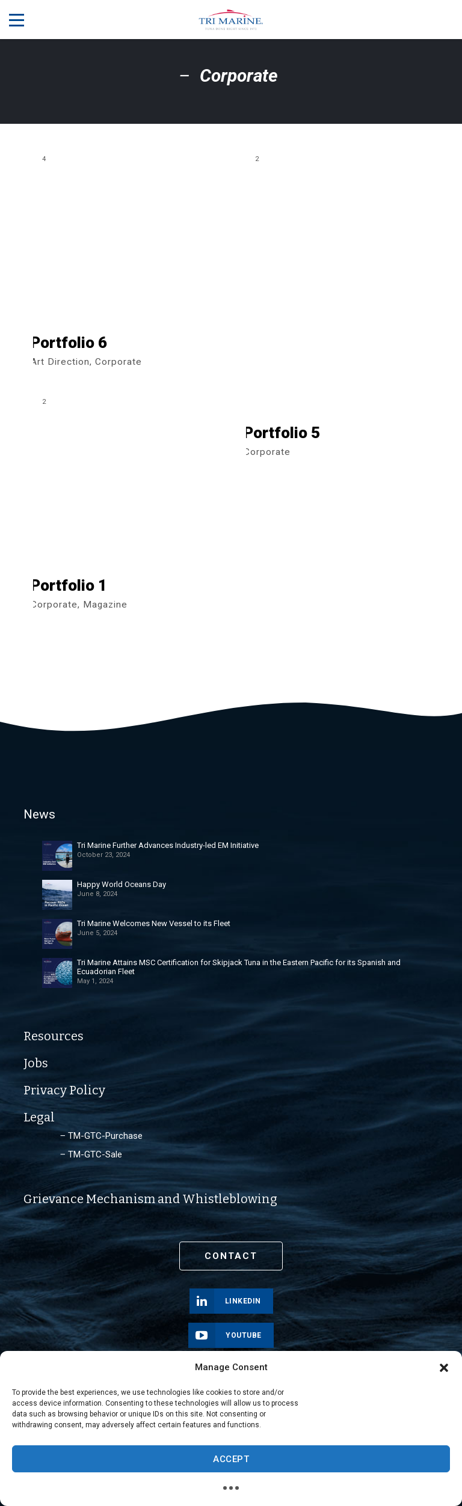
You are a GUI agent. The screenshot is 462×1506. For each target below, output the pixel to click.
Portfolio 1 (69, 586)
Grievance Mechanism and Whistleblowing (150, 1199)
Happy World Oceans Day (121, 884)
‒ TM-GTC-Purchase (101, 1135)
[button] (444, 1368)
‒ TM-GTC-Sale (91, 1154)
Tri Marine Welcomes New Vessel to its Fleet (153, 923)
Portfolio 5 (282, 433)
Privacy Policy (64, 1090)
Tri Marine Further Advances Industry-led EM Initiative (168, 845)
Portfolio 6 (69, 343)
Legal (39, 1117)
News (38, 815)
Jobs (35, 1063)
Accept (231, 1459)
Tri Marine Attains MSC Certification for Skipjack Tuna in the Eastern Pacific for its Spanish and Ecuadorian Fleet (239, 967)
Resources (53, 1036)
